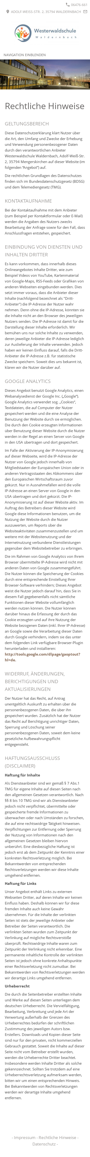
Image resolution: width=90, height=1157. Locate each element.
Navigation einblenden (25, 55)
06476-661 (77, 4)
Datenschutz (44, 1144)
